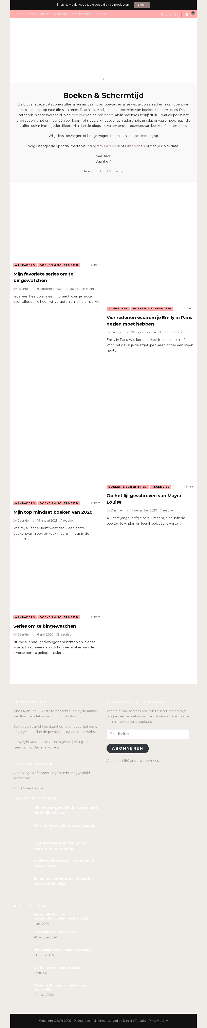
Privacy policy (158, 1021)
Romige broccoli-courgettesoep (64, 825)
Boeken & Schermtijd (59, 265)
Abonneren (127, 748)
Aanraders (25, 265)
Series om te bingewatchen (44, 626)
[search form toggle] (187, 14)
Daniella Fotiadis (37, 14)
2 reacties (64, 634)
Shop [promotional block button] (142, 4)
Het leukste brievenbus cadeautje (63, 950)
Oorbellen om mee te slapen (59, 968)
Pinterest (132, 146)
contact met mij (140, 136)
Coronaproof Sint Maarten (56, 932)
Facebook (112, 146)
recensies (79, 115)
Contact (101, 14)
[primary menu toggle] (103, 79)
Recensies (161, 486)
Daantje (23, 289)
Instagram (94, 146)
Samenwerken (81, 14)
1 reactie (67, 520)
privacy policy (59, 732)
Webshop (60, 14)
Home (17, 14)
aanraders (105, 115)
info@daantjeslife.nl (30, 788)
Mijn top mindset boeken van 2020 (52, 512)
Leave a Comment (81, 289)
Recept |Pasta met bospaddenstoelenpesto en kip (61, 916)
